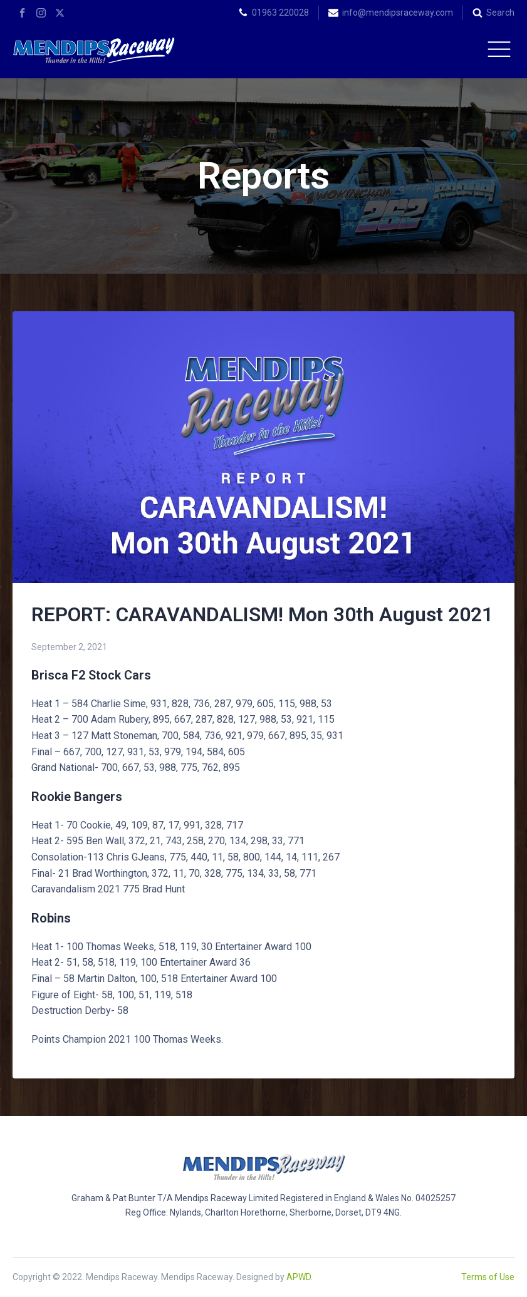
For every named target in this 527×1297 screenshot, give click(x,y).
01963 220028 (280, 13)
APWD (298, 1277)
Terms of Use (487, 1277)
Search (500, 13)
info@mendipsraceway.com (397, 13)
